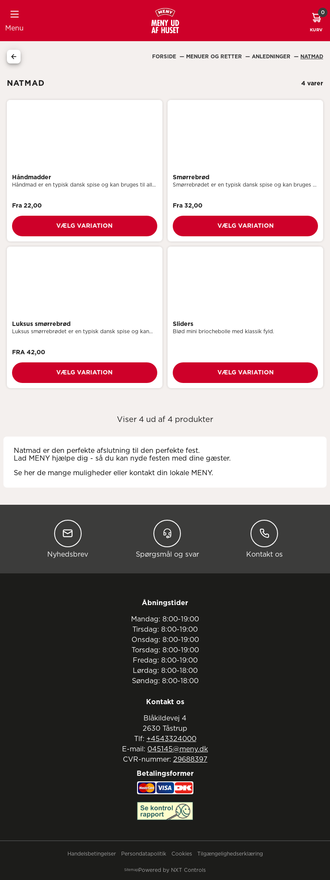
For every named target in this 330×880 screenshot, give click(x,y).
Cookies (181, 853)
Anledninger (272, 56)
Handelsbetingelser (91, 853)
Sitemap (131, 870)
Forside (165, 56)
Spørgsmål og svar (167, 539)
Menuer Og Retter (215, 56)
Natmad (311, 56)
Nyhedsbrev (67, 539)
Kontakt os (264, 539)
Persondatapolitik (143, 853)
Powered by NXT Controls (172, 870)
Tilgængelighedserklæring (230, 853)
